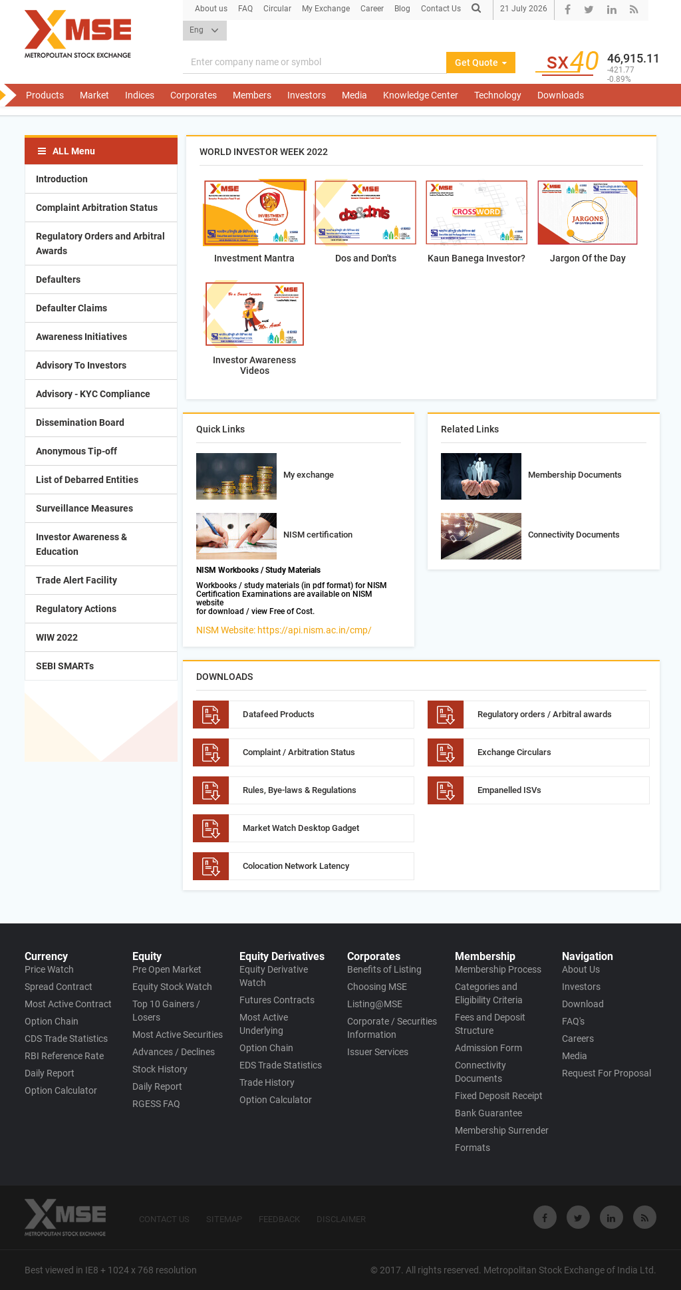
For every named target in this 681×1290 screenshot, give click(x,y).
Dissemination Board (80, 422)
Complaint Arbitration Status (97, 207)
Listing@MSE (374, 1004)
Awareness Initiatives (81, 336)
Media (354, 95)
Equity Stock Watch (172, 986)
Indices (139, 95)
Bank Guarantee (488, 1113)
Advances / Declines (173, 1052)
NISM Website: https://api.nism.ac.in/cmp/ (284, 630)
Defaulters (58, 279)
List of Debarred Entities (87, 479)
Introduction (62, 179)
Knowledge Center (420, 95)
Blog (402, 8)
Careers (578, 1038)
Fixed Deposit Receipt (499, 1095)
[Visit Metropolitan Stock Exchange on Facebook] (545, 1217)
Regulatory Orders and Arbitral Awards (100, 243)
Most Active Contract (68, 1004)
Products (45, 95)
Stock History (160, 1069)
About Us (581, 969)
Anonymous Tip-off (76, 451)
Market (94, 95)
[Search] (315, 62)
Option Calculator (61, 1090)
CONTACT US (164, 1219)
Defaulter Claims (71, 308)
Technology (497, 95)
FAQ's (573, 1021)
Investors (306, 95)
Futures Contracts (277, 1000)
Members (252, 95)
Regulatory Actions (76, 608)
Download (583, 1004)
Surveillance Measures (84, 508)
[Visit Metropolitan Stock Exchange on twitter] (578, 1217)
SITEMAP (224, 1219)
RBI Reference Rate (64, 1055)
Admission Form (488, 1048)
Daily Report (49, 1073)
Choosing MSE (377, 986)
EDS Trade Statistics (280, 1065)
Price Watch (49, 969)
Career (372, 8)
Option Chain (51, 1021)
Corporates (193, 95)
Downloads (560, 95)
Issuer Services (377, 1052)
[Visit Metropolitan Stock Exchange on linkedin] (611, 1217)
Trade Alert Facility (76, 580)
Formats (472, 1147)
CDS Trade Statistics (66, 1038)
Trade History (267, 1082)
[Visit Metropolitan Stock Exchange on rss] (644, 1217)
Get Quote (481, 62)
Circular (277, 8)
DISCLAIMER (341, 1219)
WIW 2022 (57, 637)
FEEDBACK (279, 1219)
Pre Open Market (167, 969)
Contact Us (441, 8)
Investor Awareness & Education (81, 544)
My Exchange (326, 8)
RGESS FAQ (156, 1103)
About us (211, 8)
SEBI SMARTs (65, 666)
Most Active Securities (177, 1034)
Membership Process (498, 969)
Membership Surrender (502, 1130)
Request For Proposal (606, 1073)
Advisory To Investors (81, 365)
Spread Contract (58, 986)
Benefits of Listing (384, 969)
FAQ (245, 8)
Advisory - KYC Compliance (93, 394)
